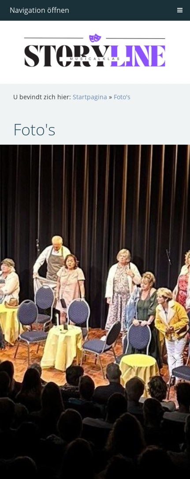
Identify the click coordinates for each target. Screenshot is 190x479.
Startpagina (90, 97)
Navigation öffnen (39, 10)
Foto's (122, 97)
